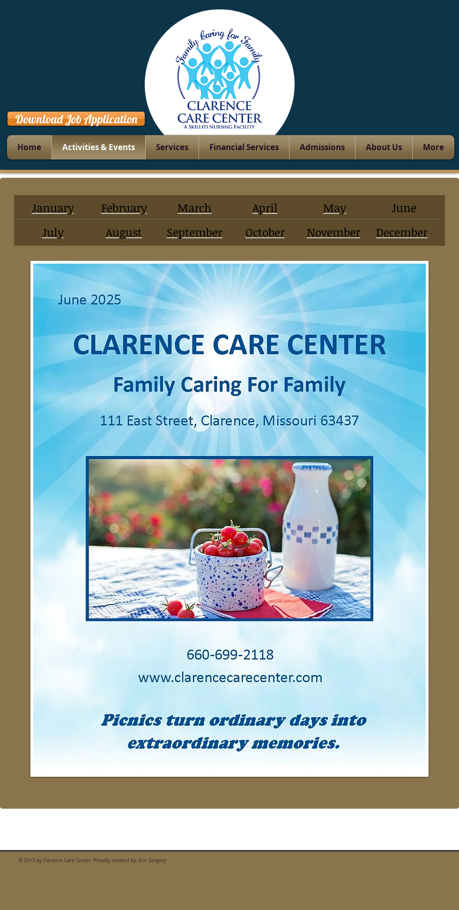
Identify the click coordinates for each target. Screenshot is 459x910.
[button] (229, 519)
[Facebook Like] (427, 117)
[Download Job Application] (76, 119)
